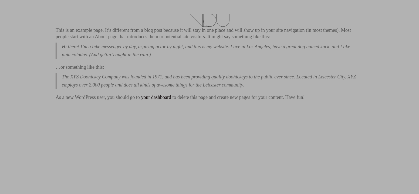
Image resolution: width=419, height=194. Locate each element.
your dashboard (156, 97)
